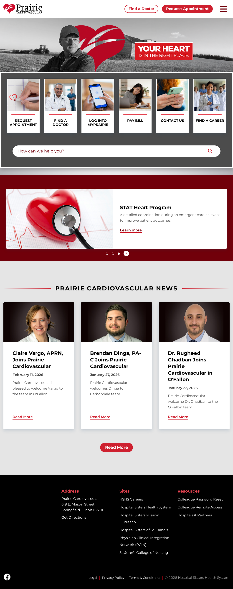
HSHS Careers (131, 499)
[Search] (210, 151)
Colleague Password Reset (200, 499)
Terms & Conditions (144, 578)
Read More (116, 447)
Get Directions (73, 517)
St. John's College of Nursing (143, 552)
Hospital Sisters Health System (145, 507)
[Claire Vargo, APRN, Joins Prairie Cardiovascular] (38, 365)
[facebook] (7, 577)
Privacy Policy (113, 578)
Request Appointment (187, 9)
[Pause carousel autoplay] (126, 253)
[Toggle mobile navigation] (223, 9)
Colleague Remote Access (199, 507)
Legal (93, 578)
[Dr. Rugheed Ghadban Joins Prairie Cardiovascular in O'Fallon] (194, 365)
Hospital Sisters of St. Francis (143, 530)
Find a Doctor (141, 9)
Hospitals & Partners (194, 515)
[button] (18, 217)
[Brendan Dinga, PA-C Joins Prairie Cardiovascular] (116, 365)
